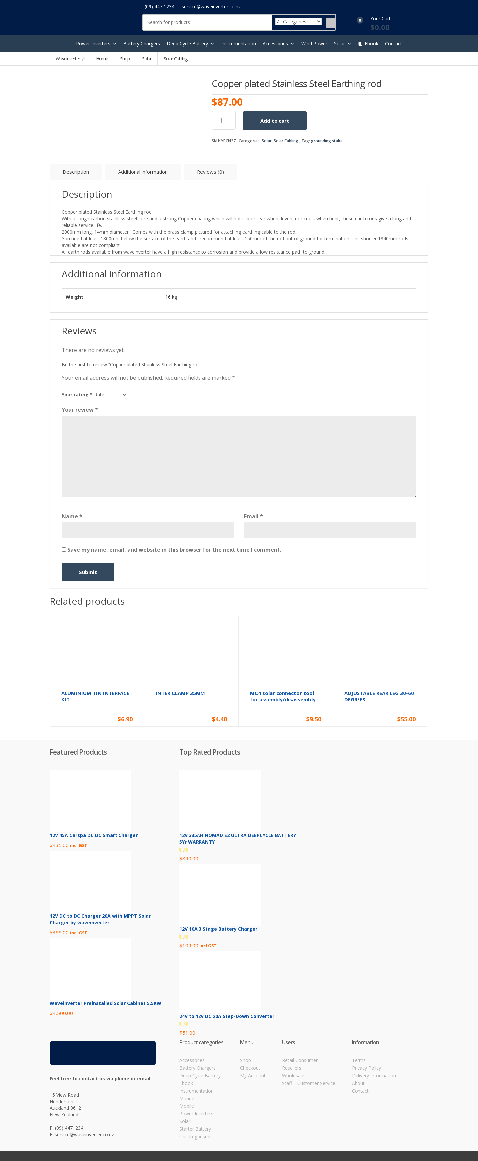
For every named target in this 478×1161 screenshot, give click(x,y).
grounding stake (327, 141)
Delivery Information (374, 1075)
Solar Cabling (286, 141)
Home (102, 59)
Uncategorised (194, 1136)
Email (253, 516)
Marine (186, 1098)
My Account (253, 1075)
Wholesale (293, 1075)
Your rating (77, 394)
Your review (80, 409)
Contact (393, 43)
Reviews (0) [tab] (210, 171)
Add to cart (274, 120)
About (358, 1083)
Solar (343, 43)
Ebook (371, 43)
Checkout (250, 1068)
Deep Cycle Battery (191, 43)
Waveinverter (68, 59)
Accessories (279, 43)
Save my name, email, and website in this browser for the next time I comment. (174, 549)
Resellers (291, 1068)
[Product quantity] (224, 120)
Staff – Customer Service (308, 1083)
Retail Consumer (300, 1060)
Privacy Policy (366, 1068)
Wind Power (314, 43)
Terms (359, 1060)
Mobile (186, 1106)
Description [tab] (76, 171)
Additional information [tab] (143, 171)
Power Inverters (96, 43)
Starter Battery (195, 1129)
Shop (125, 59)
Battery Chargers (141, 43)
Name (72, 516)
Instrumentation (238, 43)
